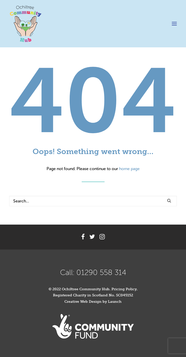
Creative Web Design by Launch (93, 301)
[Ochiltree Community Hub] (25, 24)
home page (129, 168)
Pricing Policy (124, 289)
